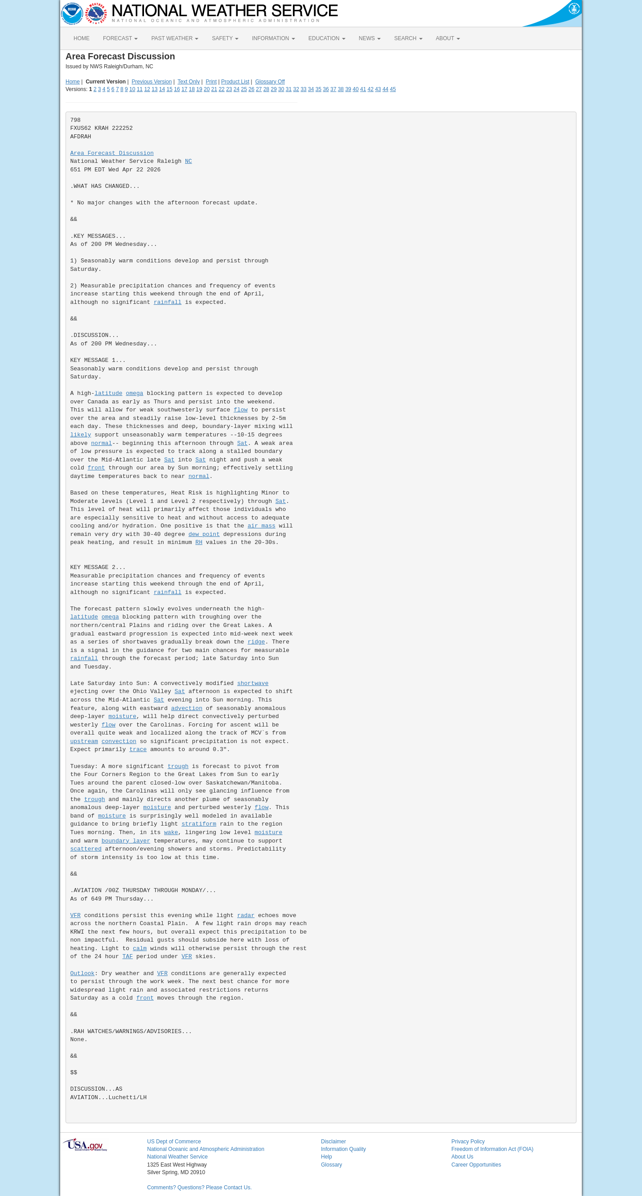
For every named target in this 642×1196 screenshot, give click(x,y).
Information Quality (343, 1149)
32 (296, 89)
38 (341, 89)
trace (138, 749)
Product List (235, 82)
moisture (122, 716)
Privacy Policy (468, 1141)
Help (326, 1157)
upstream (84, 741)
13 (154, 89)
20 (207, 89)
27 (259, 89)
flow (240, 410)
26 (251, 89)
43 (378, 89)
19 (199, 89)
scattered (86, 849)
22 (221, 89)
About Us (462, 1157)
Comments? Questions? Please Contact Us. (199, 1187)
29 (273, 89)
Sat (242, 443)
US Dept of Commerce (174, 1141)
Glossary (331, 1165)
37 (333, 89)
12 (147, 89)
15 (170, 89)
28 (266, 89)
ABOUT (448, 38)
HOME (82, 38)
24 (236, 89)
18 (192, 89)
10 (132, 89)
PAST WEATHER (174, 38)
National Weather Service (177, 1157)
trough (178, 766)
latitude (108, 393)
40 (355, 89)
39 (348, 89)
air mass (261, 526)
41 (363, 89)
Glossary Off (269, 82)
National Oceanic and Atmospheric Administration (205, 1149)
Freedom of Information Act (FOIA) (493, 1149)
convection (119, 741)
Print (211, 82)
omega (134, 393)
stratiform (198, 824)
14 (162, 89)
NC (188, 161)
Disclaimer (333, 1141)
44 (385, 89)
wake (171, 832)
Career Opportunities (476, 1165)
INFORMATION (273, 38)
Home (73, 82)
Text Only (188, 82)
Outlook (82, 973)
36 (326, 89)
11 (140, 89)
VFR (75, 915)
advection (186, 708)
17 (184, 89)
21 (214, 89)
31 (289, 89)
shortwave (252, 683)
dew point (204, 534)
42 (370, 89)
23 (229, 89)
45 (393, 89)
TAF (128, 956)
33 (303, 89)
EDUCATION (327, 38)
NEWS (370, 38)
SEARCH (408, 38)
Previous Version (152, 82)
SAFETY (225, 38)
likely (80, 435)
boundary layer (126, 841)
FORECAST (120, 38)
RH (198, 542)
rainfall (167, 302)
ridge (256, 642)
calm (140, 948)
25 (244, 89)
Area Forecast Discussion (112, 153)
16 (177, 89)
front (96, 468)
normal (101, 443)
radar (246, 915)
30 (281, 89)
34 (311, 89)
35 (318, 89)
